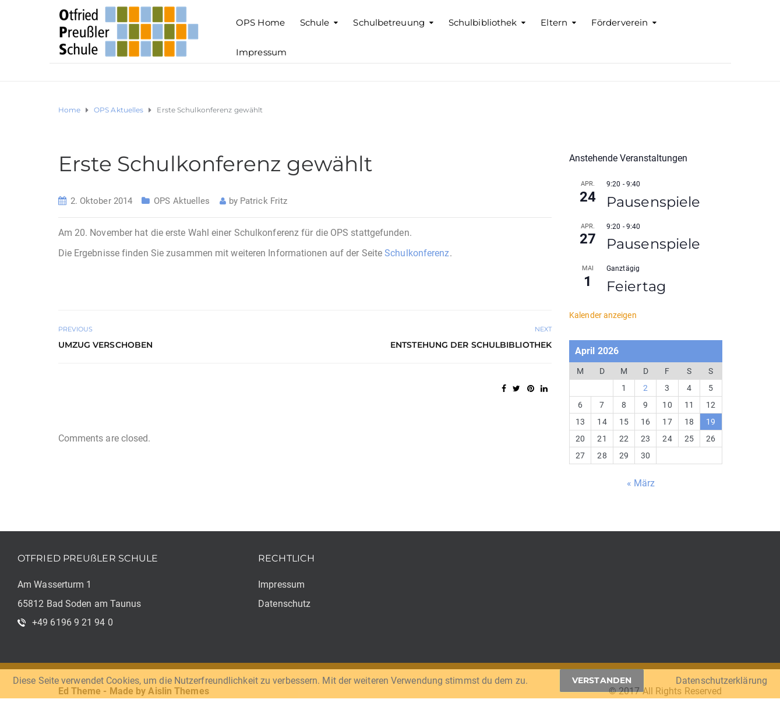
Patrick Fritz (263, 201)
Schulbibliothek (483, 22)
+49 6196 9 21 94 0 (72, 622)
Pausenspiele (653, 201)
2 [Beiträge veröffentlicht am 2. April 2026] (645, 388)
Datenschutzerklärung (721, 680)
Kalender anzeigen (603, 315)
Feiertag (636, 286)
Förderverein (619, 22)
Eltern (554, 22)
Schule (315, 22)
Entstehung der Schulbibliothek (471, 345)
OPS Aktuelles (182, 201)
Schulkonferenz (416, 253)
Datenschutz (284, 603)
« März (641, 483)
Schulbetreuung (388, 22)
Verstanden (601, 680)
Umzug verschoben (105, 345)
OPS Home (260, 22)
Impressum (261, 52)
